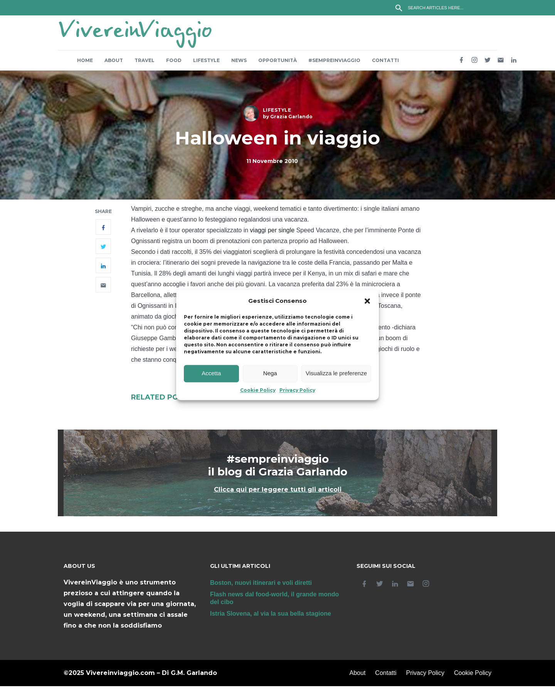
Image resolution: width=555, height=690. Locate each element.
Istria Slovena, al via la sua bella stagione (270, 617)
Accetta (211, 373)
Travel (145, 64)
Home (85, 64)
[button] (367, 301)
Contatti (385, 64)
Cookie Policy (258, 390)
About (113, 64)
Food (174, 64)
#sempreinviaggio (334, 64)
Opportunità (277, 64)
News (239, 64)
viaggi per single (272, 234)
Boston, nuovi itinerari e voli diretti (261, 586)
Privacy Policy (297, 390)
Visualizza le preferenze (336, 373)
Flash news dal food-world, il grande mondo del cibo (274, 602)
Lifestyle (206, 64)
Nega (270, 373)
